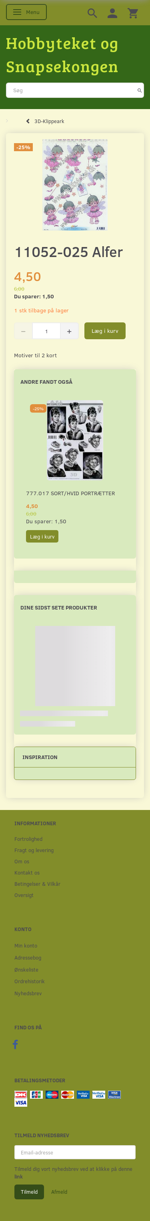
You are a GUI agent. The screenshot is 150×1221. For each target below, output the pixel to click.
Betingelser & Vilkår (37, 883)
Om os (21, 861)
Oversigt (24, 894)
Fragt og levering (34, 849)
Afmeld (59, 1191)
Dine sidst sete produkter (58, 607)
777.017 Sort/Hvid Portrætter (70, 493)
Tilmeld (29, 1191)
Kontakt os (27, 872)
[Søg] (140, 90)
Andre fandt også (46, 381)
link (18, 1176)
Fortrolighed (28, 838)
